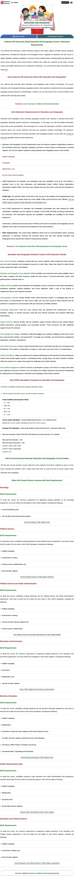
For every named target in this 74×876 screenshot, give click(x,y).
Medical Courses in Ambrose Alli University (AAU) (40, 873)
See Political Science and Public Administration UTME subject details (37, 634)
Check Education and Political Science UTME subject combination (36, 863)
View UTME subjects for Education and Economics (37, 689)
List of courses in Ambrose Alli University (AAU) (41, 104)
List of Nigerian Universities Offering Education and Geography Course (41, 246)
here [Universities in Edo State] (6, 69)
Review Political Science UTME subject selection (37, 577)
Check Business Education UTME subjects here (37, 757)
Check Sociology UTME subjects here (37, 522)
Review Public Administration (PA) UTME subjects (37, 812)
